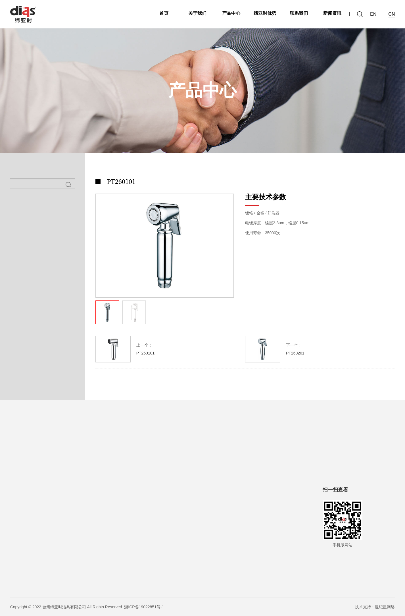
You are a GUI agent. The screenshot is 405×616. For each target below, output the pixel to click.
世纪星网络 (385, 607)
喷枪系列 (27, 243)
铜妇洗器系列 (34, 260)
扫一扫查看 (335, 490)
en (373, 14)
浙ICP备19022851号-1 (144, 607)
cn (391, 14)
